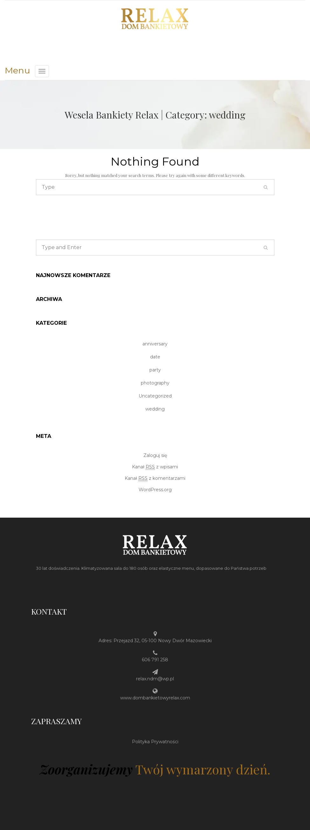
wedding (155, 409)
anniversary (155, 344)
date (155, 357)
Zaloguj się (155, 455)
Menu (17, 70)
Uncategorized (155, 396)
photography (155, 383)
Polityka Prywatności (155, 742)
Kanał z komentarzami (155, 478)
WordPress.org (155, 490)
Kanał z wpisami (155, 467)
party (155, 370)
